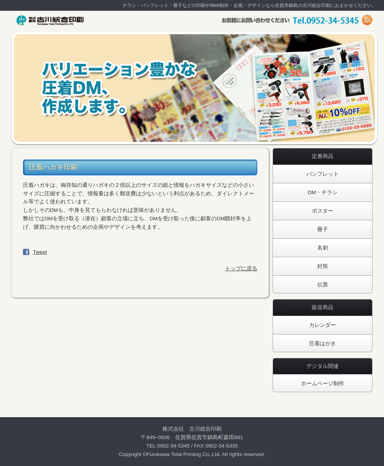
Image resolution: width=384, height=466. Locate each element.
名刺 (322, 248)
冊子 (322, 229)
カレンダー (322, 325)
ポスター (322, 211)
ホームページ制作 (322, 383)
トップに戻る (241, 268)
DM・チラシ (322, 192)
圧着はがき (322, 343)
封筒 (322, 266)
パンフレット (322, 174)
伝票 (322, 285)
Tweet (40, 252)
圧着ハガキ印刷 (53, 167)
